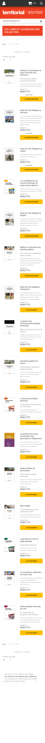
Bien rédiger (25, 506)
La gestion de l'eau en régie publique (29, 540)
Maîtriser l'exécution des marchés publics (30, 248)
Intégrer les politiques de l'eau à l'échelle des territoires (30, 72)
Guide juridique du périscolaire (27, 469)
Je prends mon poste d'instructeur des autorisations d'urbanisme (31, 436)
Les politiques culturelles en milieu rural (30, 573)
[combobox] (6, 60)
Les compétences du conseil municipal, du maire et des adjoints (29, 183)
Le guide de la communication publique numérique (30, 323)
